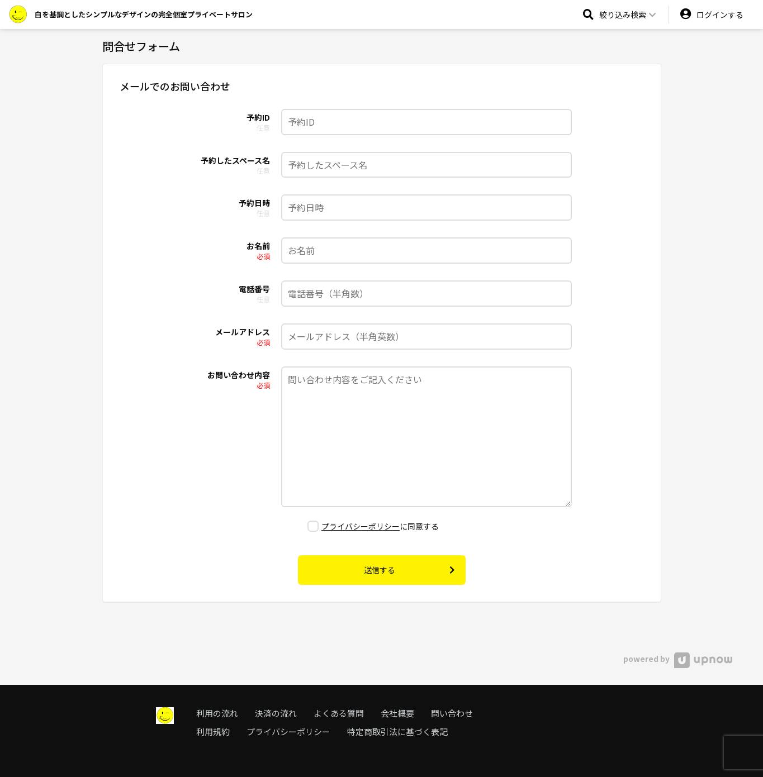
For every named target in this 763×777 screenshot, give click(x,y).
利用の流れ (217, 713)
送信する (409, 570)
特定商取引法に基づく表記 (397, 731)
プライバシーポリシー (360, 526)
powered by (677, 658)
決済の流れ (276, 713)
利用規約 (213, 731)
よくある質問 (339, 713)
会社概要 (397, 713)
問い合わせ (452, 713)
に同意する (373, 526)
